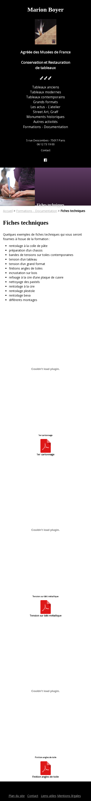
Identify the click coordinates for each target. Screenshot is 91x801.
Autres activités (45, 122)
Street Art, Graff (45, 112)
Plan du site (17, 796)
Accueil (8, 211)
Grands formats (45, 102)
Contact (45, 150)
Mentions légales (69, 796)
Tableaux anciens (45, 87)
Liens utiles (48, 796)
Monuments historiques (45, 117)
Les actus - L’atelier (45, 107)
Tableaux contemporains (45, 97)
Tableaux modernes (45, 92)
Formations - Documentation (45, 127)
